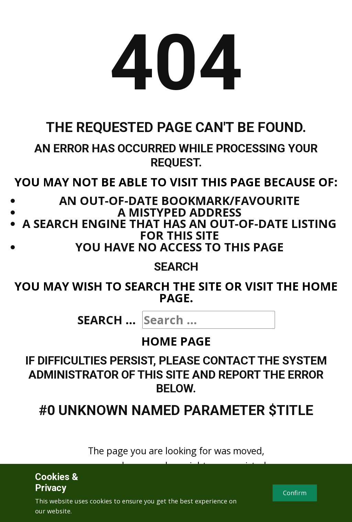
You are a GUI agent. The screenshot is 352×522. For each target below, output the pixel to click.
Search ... (106, 320)
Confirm (295, 493)
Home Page (176, 341)
